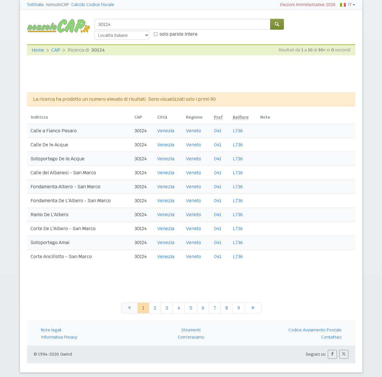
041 (217, 131)
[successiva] (252, 308)
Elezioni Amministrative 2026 (307, 4)
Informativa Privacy (59, 337)
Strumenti (191, 330)
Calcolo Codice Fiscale (92, 4)
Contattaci (331, 337)
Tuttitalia (35, 4)
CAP (55, 50)
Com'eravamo (191, 337)
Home (38, 50)
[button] (332, 354)
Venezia (165, 131)
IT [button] (345, 4)
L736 (238, 131)
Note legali (51, 330)
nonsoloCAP (57, 4)
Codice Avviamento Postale (314, 330)
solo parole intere (178, 34)
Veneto (193, 131)
